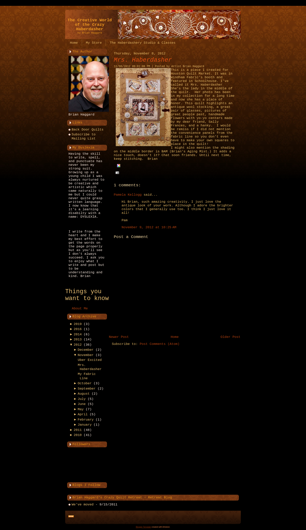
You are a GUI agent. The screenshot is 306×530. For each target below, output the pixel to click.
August (84, 394)
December (86, 350)
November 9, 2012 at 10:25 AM (149, 227)
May (81, 409)
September (87, 389)
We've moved (82, 504)
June (82, 404)
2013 (78, 339)
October (85, 383)
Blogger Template (143, 527)
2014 (78, 334)
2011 (78, 430)
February (86, 420)
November (86, 355)
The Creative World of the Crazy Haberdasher (90, 24)
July (82, 399)
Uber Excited (89, 360)
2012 (78, 345)
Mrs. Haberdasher (143, 60)
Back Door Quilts (87, 129)
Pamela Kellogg (128, 195)
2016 (78, 329)
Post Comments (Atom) (160, 344)
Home (175, 337)
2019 (78, 324)
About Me (80, 308)
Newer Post (119, 337)
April (83, 414)
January (85, 425)
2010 (78, 435)
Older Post (230, 337)
